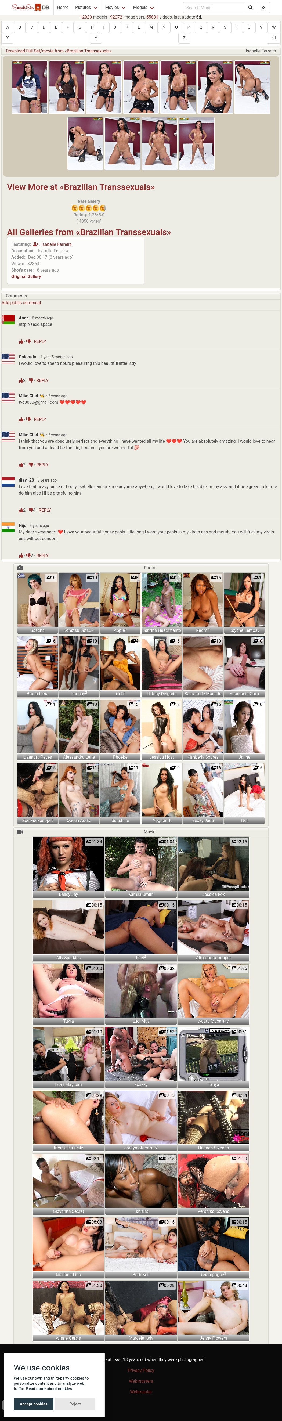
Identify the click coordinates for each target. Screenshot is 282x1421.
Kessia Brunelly (68, 1147)
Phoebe (120, 757)
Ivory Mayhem (68, 1084)
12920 (86, 17)
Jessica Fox (213, 894)
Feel (141, 957)
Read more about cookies (49, 1388)
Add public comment (21, 302)
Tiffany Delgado (162, 693)
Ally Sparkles (68, 957)
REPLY (40, 341)
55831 (152, 17)
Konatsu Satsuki (78, 630)
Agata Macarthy (213, 1021)
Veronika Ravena (213, 1211)
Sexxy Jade (203, 820)
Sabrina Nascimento (161, 630)
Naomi (203, 630)
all (274, 38)
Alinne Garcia (68, 1338)
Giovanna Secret (68, 1211)
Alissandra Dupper (213, 957)
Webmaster (141, 1391)
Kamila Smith (141, 894)
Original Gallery (26, 276)
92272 (116, 17)
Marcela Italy (141, 1338)
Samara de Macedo (203, 693)
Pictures (83, 7)
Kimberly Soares (203, 757)
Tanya (213, 1084)
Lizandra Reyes (37, 757)
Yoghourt (161, 820)
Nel (244, 820)
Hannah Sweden (213, 1147)
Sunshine (120, 820)
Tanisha (141, 1211)
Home (62, 7)
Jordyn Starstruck (141, 1147)
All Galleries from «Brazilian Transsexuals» (89, 232)
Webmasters (141, 1381)
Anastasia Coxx (244, 693)
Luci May (140, 1021)
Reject (75, 1404)
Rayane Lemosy (244, 630)
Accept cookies (34, 1404)
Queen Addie (79, 820)
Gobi (120, 693)
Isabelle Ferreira (56, 244)
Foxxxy (140, 1084)
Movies (112, 7)
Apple (120, 630)
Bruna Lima (38, 693)
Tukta (68, 1021)
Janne (244, 757)
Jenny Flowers (213, 1338)
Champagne (213, 1274)
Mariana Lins (68, 1274)
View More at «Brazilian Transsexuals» (81, 187)
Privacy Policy (141, 1370)
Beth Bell (141, 1274)
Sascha (38, 630)
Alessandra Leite (79, 757)
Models (140, 7)
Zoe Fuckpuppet (37, 820)
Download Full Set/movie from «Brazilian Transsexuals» (58, 50)
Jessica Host (161, 757)
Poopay (79, 693)
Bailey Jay (68, 894)
